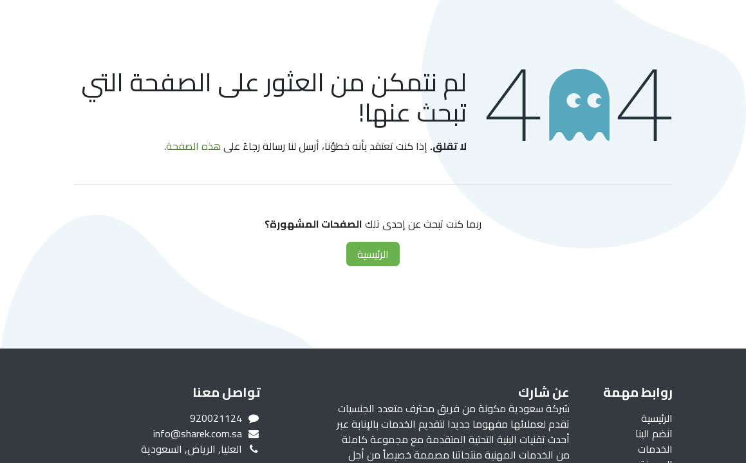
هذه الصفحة (193, 146)
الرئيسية (373, 254)
